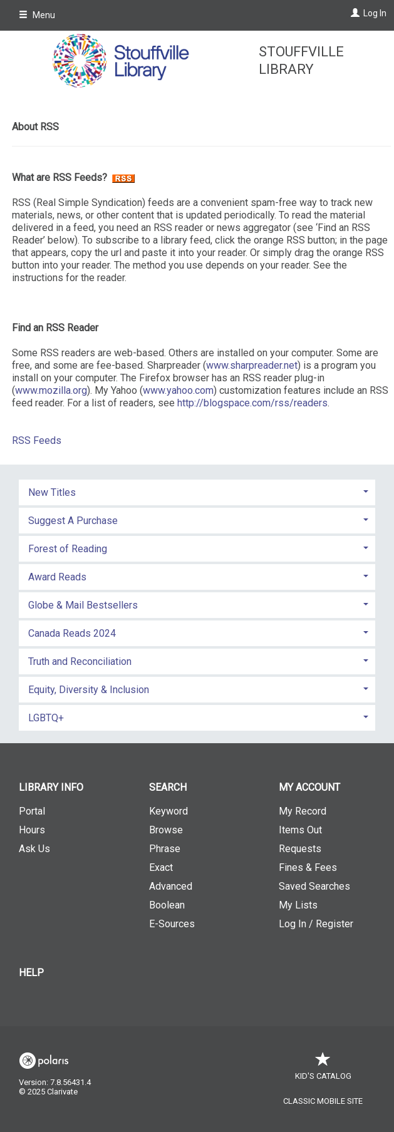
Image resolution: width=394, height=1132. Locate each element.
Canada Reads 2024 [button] (72, 633)
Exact (161, 867)
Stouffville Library (301, 60)
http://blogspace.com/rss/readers (252, 403)
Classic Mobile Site (323, 1101)
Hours (32, 830)
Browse (166, 830)
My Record (302, 811)
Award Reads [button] (57, 577)
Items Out (300, 830)
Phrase (164, 849)
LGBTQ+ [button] (46, 718)
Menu (37, 15)
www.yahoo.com (178, 390)
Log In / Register (316, 924)
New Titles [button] (52, 492)
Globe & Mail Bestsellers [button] (83, 605)
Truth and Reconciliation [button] (80, 661)
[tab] (197, 491)
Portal (32, 811)
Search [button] (168, 787)
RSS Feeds (36, 440)
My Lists (298, 905)
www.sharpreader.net (252, 365)
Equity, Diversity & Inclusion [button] (88, 690)
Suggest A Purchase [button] (73, 521)
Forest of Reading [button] (67, 549)
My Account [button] (309, 787)
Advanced (170, 886)
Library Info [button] (51, 787)
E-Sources (172, 924)
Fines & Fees (308, 867)
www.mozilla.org (51, 390)
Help (31, 973)
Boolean (167, 905)
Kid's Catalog (323, 1070)
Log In (374, 13)
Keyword (168, 811)
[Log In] (354, 13)
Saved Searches (314, 886)
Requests (300, 849)
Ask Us (34, 849)
